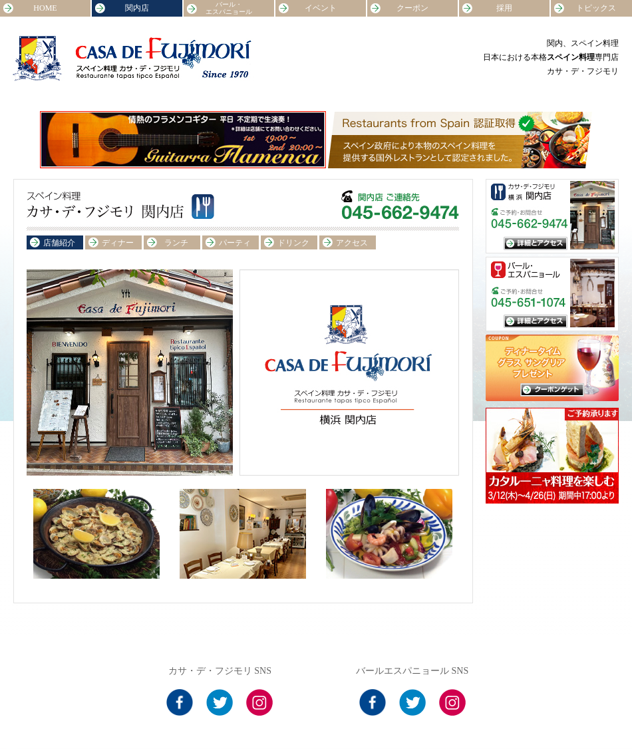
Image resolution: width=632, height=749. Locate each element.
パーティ (235, 242)
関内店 (137, 8)
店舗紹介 (59, 242)
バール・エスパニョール (229, 8)
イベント (321, 8)
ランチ (176, 242)
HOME (45, 8)
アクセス (352, 242)
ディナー (118, 242)
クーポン (412, 8)
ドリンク (293, 242)
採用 (504, 8)
